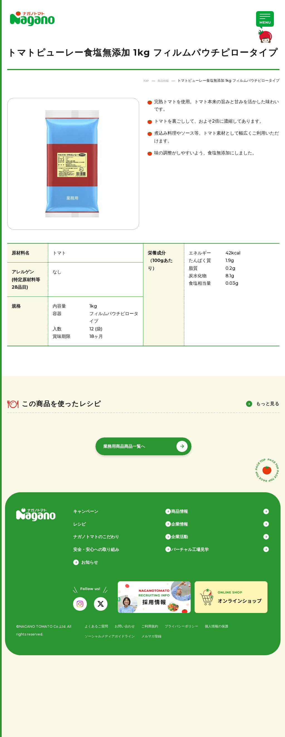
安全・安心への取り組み (104, 546)
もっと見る (267, 403)
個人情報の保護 (222, 624)
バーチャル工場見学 (198, 546)
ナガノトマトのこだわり (104, 533)
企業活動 (188, 533)
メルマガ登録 (153, 634)
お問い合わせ (124, 624)
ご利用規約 (151, 624)
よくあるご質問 (94, 624)
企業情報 (188, 520)
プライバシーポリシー (185, 624)
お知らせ (89, 559)
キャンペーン (93, 507)
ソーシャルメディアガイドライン (109, 634)
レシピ (87, 520)
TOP (141, 80)
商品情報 (161, 80)
